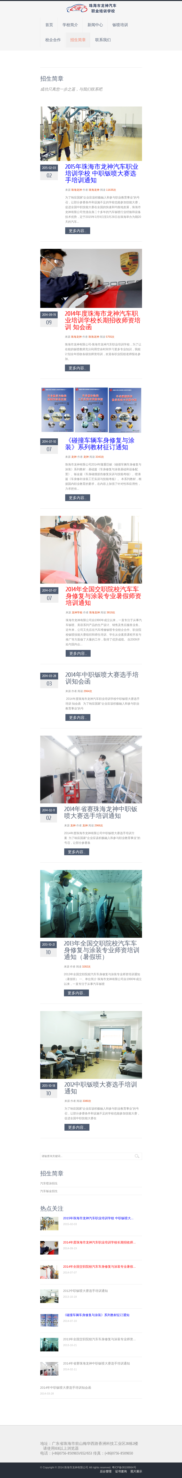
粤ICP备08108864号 (124, 1467)
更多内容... (78, 231)
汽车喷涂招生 (49, 1183)
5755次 (110, 336)
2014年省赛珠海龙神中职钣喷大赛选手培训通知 (100, 812)
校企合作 (53, 40)
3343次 (99, 456)
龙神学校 (77, 612)
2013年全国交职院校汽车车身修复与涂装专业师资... (99, 1339)
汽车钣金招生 (49, 1191)
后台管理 (105, 1471)
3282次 (86, 966)
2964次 (88, 691)
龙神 (74, 456)
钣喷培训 (120, 25)
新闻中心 (95, 25)
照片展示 (136, 1471)
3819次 (111, 612)
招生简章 (78, 40)
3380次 (87, 1100)
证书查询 (121, 1471)
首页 (49, 25)
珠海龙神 (76, 189)
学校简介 (70, 25)
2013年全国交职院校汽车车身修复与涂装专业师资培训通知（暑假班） (102, 950)
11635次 (111, 189)
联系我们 (103, 40)
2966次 (99, 825)
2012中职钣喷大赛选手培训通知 (100, 1088)
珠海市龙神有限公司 (76, 1467)
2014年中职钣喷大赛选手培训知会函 (102, 678)
